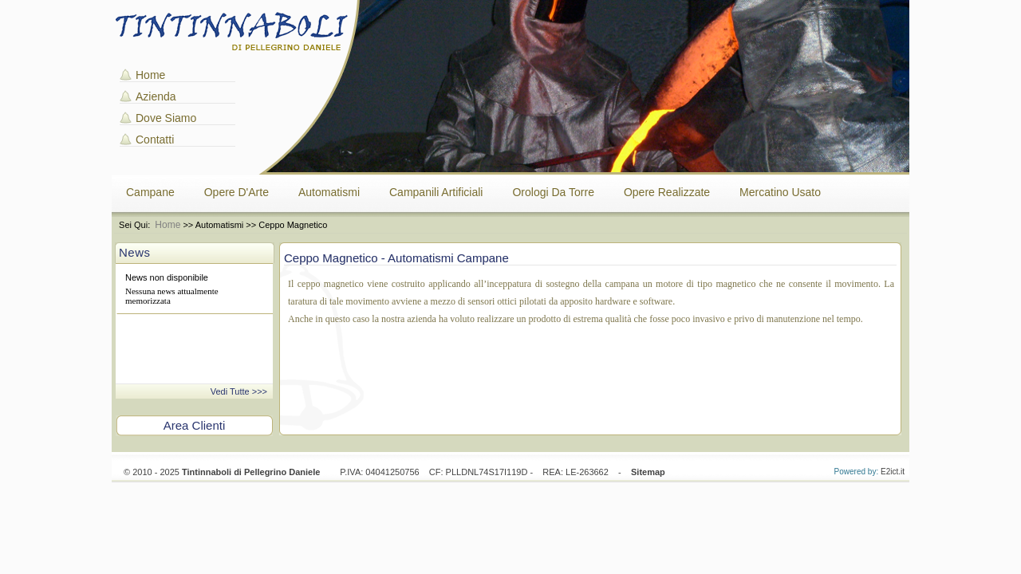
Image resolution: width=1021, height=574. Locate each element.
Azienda (156, 96)
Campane (150, 192)
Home (150, 75)
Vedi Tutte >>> (239, 391)
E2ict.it (893, 471)
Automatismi (329, 192)
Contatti (155, 139)
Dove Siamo (166, 118)
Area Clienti (195, 425)
